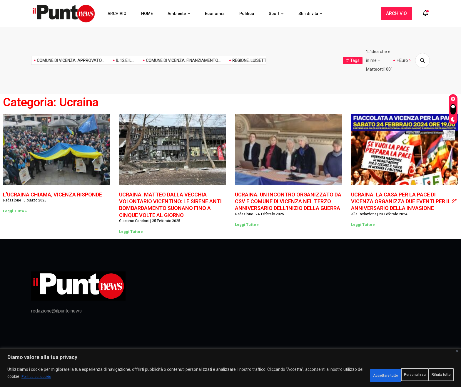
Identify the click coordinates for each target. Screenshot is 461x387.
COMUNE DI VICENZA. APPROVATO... (41, 60)
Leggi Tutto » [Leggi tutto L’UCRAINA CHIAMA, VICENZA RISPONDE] (15, 211)
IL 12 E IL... (96, 60)
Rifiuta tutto (387, 375)
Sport (274, 13)
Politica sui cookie (97, 378)
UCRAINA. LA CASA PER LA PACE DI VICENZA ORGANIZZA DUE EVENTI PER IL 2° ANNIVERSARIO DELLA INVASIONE (404, 201)
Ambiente (177, 13)
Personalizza (344, 375)
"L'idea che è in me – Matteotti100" (379, 60)
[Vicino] (457, 354)
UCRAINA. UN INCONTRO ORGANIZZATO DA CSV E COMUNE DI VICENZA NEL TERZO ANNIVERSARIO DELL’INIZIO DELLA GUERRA (288, 201)
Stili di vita (308, 13)
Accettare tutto (431, 375)
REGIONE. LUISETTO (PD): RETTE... (235, 60)
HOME (147, 13)
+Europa (405, 60)
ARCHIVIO (117, 13)
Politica (246, 13)
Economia (215, 13)
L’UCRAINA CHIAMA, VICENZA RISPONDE (52, 194)
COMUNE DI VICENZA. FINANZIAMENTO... (154, 60)
